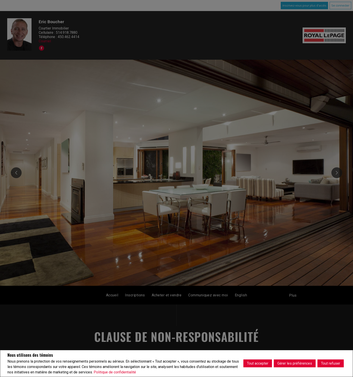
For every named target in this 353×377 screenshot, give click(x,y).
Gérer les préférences (294, 363)
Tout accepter (257, 363)
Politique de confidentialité (115, 372)
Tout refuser (330, 363)
